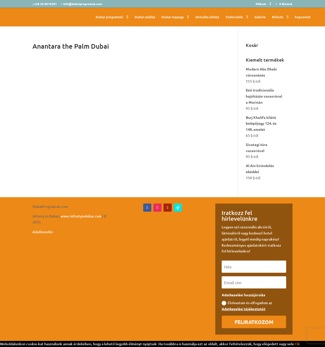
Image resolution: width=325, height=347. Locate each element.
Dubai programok (109, 17)
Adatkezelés (42, 231)
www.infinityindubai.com (81, 216)
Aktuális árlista (207, 17)
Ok (297, 343)
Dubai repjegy (172, 17)
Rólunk (277, 17)
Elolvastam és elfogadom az (247, 305)
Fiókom (261, 4)
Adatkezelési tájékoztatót (243, 308)
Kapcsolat (303, 17)
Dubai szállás (145, 17)
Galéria (260, 17)
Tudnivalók (234, 17)
